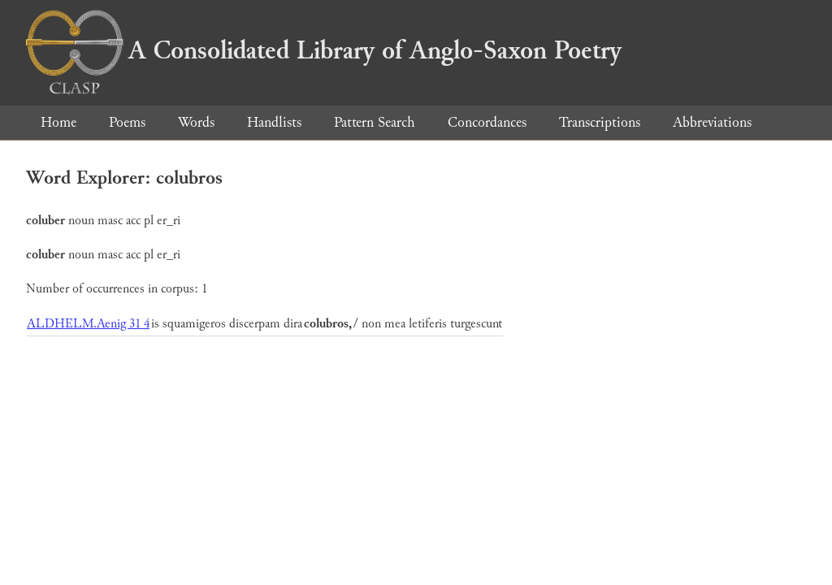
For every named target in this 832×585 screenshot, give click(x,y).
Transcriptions (599, 122)
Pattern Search (374, 122)
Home (58, 122)
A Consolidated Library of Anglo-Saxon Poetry (324, 50)
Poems (127, 122)
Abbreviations (712, 122)
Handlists (274, 122)
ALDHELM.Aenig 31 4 (88, 323)
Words (196, 122)
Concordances (487, 122)
